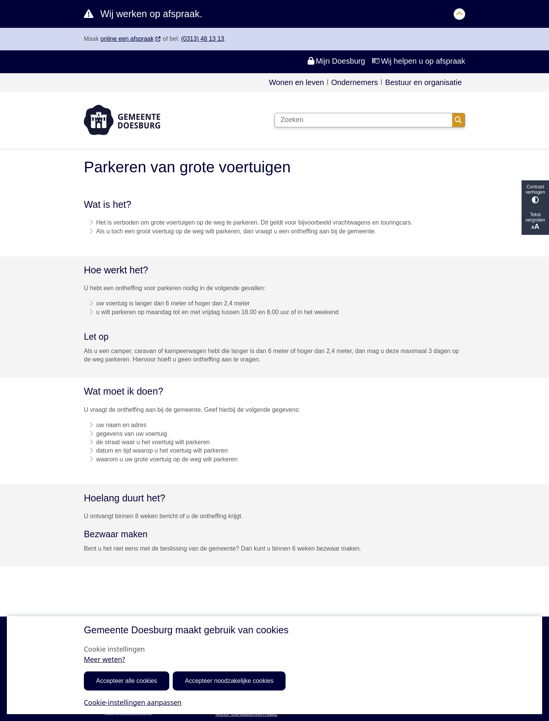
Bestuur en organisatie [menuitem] (423, 82)
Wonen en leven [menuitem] (296, 82)
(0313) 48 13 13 (202, 38)
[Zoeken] (363, 120)
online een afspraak (131, 38)
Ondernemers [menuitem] (354, 82)
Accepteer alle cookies (126, 681)
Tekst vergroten (535, 221)
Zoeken (458, 120)
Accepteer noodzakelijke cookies (229, 681)
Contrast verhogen (535, 194)
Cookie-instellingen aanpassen (132, 702)
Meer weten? (104, 659)
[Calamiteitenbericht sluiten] (459, 14)
